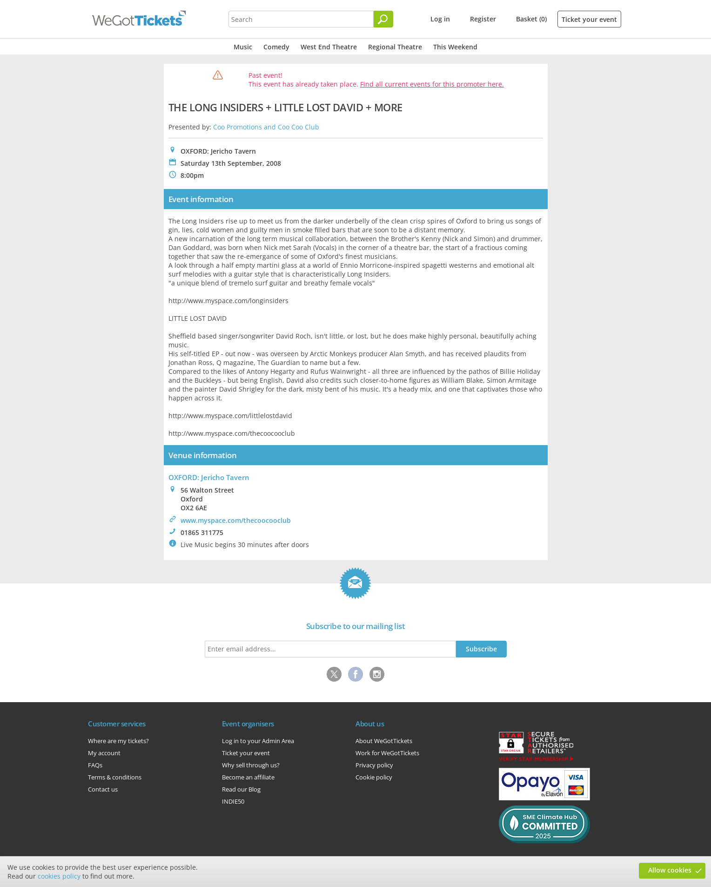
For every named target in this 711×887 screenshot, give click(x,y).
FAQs (95, 765)
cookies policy (59, 876)
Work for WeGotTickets (387, 753)
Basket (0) (531, 18)
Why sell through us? (251, 765)
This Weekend (455, 46)
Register (483, 18)
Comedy (276, 46)
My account (104, 753)
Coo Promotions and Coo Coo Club (266, 126)
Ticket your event (589, 19)
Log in (440, 18)
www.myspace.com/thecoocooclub (236, 520)
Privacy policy (374, 765)
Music (243, 46)
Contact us (103, 789)
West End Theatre (329, 46)
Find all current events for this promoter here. (432, 84)
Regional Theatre (395, 46)
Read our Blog (241, 789)
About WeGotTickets (384, 741)
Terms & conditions (114, 777)
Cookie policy (374, 777)
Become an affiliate (248, 777)
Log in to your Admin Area (258, 741)
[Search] (383, 19)
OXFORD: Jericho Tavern (208, 477)
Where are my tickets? (118, 741)
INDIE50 (233, 801)
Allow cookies (669, 870)
